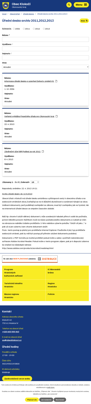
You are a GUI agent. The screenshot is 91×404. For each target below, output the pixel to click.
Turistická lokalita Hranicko (13, 285)
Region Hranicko (52, 285)
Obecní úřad (15, 14)
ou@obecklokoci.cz (11, 340)
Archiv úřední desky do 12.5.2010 (17, 193)
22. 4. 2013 (9, 124)
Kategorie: (6, 28)
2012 (37, 28)
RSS (84, 20)
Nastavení (60, 400)
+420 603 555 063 (10, 331)
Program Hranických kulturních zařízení (13, 272)
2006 (17, 28)
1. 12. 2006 (9, 89)
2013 (47, 28)
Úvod (4, 14)
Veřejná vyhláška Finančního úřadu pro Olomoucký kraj (30, 116)
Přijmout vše (32, 400)
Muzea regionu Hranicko (11, 296)
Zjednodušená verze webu (17, 378)
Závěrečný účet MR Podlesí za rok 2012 (24, 151)
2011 (27, 28)
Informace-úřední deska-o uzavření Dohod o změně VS (30, 81)
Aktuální (8, 101)
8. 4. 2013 (8, 159)
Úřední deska (28, 14)
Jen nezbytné (46, 400)
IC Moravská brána (54, 271)
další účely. (51, 387)
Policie (51, 294)
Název (5, 35)
